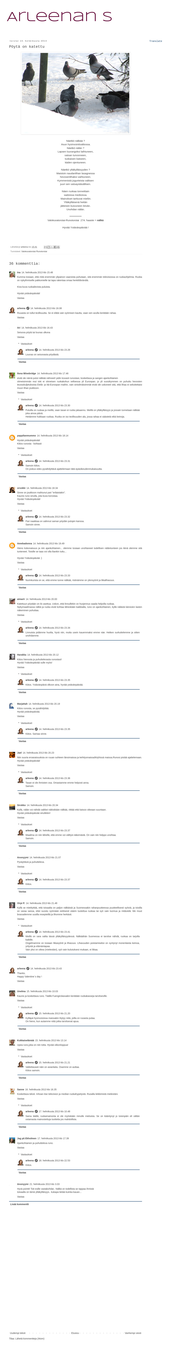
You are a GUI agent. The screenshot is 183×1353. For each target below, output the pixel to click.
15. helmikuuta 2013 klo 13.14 (50, 1040)
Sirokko (21, 805)
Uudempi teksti (18, 1333)
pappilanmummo (26, 435)
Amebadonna (24, 543)
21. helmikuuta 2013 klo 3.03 (45, 1184)
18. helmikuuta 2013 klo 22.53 (54, 1160)
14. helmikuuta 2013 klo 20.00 (41, 599)
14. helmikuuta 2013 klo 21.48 (41, 903)
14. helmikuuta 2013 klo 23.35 (54, 680)
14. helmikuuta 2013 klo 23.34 (54, 627)
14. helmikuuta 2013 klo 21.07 (45, 857)
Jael (19, 752)
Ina (18, 272)
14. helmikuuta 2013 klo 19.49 (48, 543)
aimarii (21, 599)
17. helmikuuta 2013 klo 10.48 (54, 1111)
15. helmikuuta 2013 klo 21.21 (54, 1062)
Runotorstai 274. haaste (80, 220)
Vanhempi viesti (133, 1333)
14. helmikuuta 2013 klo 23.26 (54, 349)
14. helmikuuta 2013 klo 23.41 (54, 931)
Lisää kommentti (19, 1204)
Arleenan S (60, 17)
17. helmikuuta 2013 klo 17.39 (53, 1138)
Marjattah (22, 703)
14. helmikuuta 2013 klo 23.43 (46, 968)
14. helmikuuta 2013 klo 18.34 (42, 488)
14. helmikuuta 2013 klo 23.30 (54, 405)
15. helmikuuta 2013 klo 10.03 (42, 991)
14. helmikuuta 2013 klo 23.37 (54, 830)
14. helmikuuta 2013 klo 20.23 (38, 752)
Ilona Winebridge (26, 373)
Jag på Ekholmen (26, 1138)
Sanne (20, 1089)
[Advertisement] (75, 1306)
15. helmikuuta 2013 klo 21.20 (54, 1013)
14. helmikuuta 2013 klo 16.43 (37, 327)
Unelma (21, 991)
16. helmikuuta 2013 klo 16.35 (41, 1089)
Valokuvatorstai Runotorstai (34, 251)
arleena (21, 308)
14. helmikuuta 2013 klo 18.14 (52, 435)
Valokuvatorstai (56, 220)
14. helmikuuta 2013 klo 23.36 (54, 778)
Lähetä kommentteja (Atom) (29, 1338)
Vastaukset (26, 344)
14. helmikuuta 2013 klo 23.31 (54, 461)
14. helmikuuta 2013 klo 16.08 (46, 308)
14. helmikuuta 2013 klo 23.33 (54, 575)
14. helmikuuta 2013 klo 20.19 (44, 703)
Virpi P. (21, 903)
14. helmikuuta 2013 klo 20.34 (42, 805)
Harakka (21, 654)
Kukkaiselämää (25, 1040)
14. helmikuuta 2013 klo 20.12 (43, 654)
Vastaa (20, 298)
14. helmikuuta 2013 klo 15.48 (37, 272)
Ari (18, 327)
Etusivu (75, 1333)
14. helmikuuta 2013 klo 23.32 (54, 516)
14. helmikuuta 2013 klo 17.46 (52, 373)
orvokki (21, 488)
